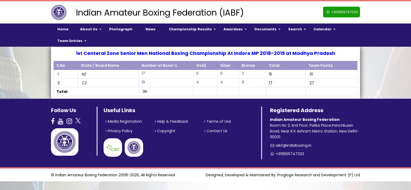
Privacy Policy (119, 131)
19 (143, 82)
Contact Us (215, 131)
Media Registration (123, 121)
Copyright (165, 131)
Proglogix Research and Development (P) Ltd (318, 175)
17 (143, 73)
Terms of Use (217, 121)
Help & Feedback (171, 121)
